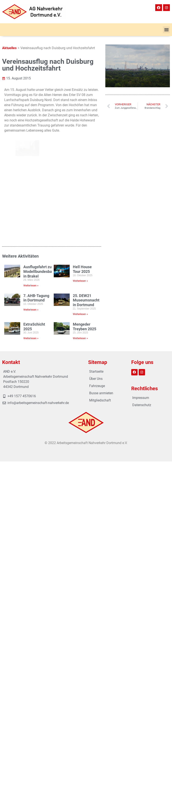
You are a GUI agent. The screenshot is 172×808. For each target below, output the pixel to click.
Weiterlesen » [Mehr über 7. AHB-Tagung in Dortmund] (30, 213)
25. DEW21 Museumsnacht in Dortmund (86, 204)
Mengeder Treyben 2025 (84, 230)
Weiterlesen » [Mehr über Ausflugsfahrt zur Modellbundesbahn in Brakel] (30, 189)
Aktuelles (9, 48)
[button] (166, 29)
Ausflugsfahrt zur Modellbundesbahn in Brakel (39, 175)
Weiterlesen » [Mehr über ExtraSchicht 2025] (30, 241)
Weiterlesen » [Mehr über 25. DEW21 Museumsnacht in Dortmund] (80, 217)
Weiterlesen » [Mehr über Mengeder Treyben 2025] (80, 241)
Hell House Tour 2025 (82, 172)
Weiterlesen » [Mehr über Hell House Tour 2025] (80, 184)
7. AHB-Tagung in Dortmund (36, 201)
